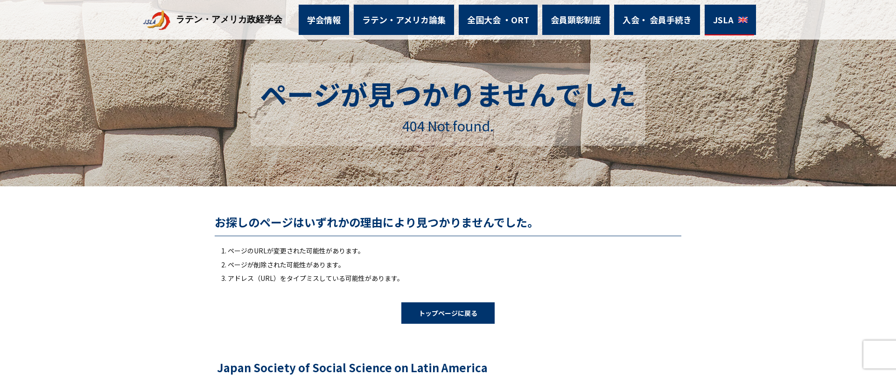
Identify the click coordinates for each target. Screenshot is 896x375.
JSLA (704, 17)
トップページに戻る (448, 313)
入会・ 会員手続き (643, 17)
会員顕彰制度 (571, 17)
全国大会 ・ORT (500, 17)
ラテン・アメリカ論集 (417, 17)
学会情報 (345, 17)
